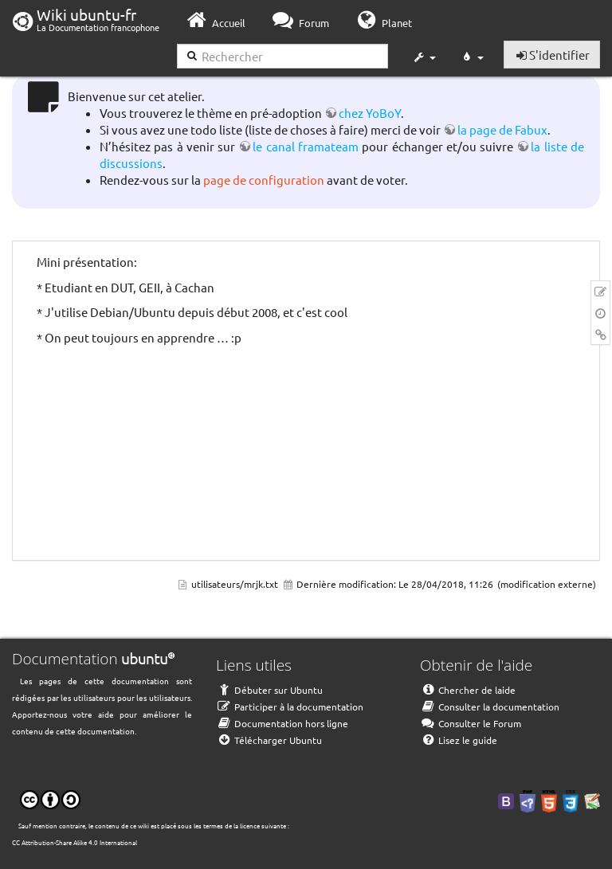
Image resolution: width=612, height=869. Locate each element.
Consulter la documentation (489, 706)
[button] (424, 57)
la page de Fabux (502, 129)
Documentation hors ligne (282, 723)
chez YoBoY (370, 112)
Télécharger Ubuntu (269, 740)
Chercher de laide (468, 689)
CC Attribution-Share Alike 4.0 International (74, 841)
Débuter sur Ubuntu (269, 689)
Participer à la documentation (289, 706)
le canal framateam (306, 146)
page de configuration (263, 179)
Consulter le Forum (470, 723)
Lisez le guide (458, 740)
